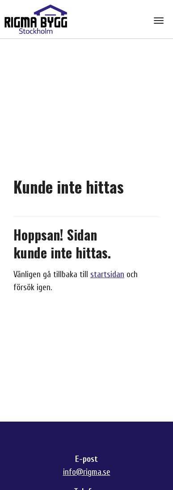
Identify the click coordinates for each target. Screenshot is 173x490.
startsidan (107, 274)
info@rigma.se (86, 472)
